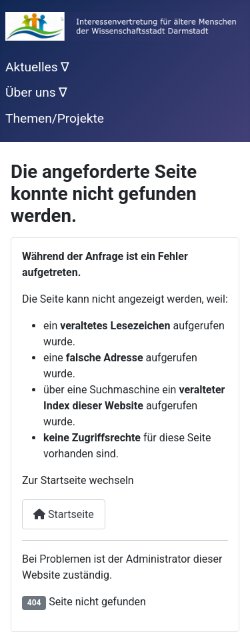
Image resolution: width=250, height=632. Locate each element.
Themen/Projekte (54, 118)
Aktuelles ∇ (37, 67)
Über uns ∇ (36, 92)
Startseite (63, 514)
